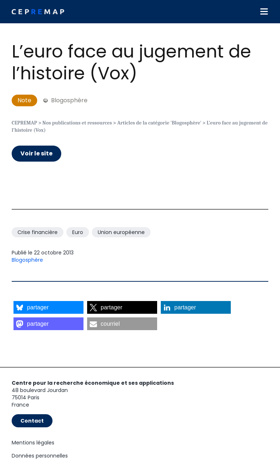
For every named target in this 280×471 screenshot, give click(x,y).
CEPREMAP (24, 123)
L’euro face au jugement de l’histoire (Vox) (131, 62)
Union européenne (121, 232)
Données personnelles (40, 455)
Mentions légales (33, 442)
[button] (48, 307)
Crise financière (38, 232)
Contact (32, 420)
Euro (77, 232)
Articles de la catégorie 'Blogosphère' (159, 123)
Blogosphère (27, 260)
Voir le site (36, 153)
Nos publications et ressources (77, 123)
